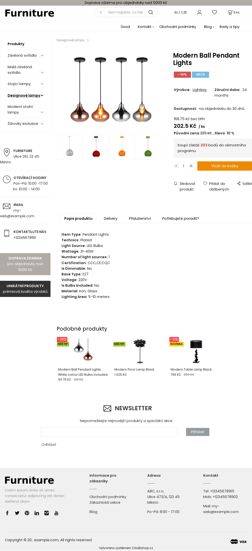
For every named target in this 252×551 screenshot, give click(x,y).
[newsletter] (108, 431)
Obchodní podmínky (177, 26)
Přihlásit (197, 431)
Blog (208, 26)
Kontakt (144, 26)
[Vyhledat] (100, 12)
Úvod (125, 26)
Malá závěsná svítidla (20, 69)
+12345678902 (225, 496)
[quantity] (184, 166)
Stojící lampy (19, 83)
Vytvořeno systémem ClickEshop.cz (126, 548)
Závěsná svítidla (22, 55)
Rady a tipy (229, 26)
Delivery (110, 218)
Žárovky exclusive (23, 123)
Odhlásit (48, 444)
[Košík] (233, 12)
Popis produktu (78, 218)
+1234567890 (24, 237)
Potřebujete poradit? (180, 218)
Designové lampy (24, 95)
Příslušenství (140, 218)
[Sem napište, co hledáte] (131, 12)
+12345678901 (222, 491)
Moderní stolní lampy (20, 109)
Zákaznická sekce (104, 502)
